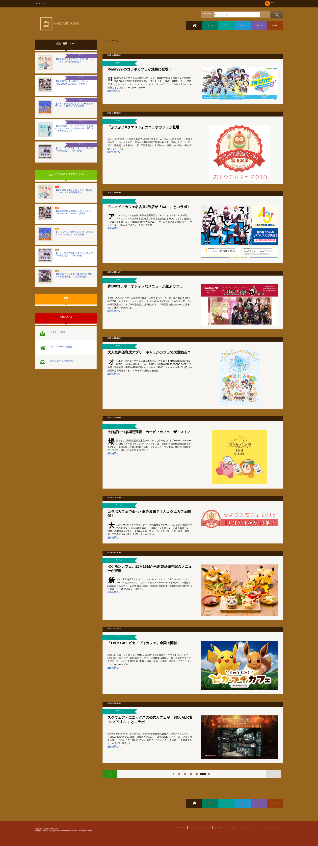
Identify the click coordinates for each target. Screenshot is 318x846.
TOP (105, 41)
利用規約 (181, 827)
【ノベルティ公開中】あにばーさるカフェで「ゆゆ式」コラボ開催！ (74, 104)
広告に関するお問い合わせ (63, 361)
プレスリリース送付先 (61, 346)
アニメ (210, 25)
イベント (258, 25)
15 (209, 774)
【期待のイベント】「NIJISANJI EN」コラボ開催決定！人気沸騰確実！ (74, 275)
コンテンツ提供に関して (269, 827)
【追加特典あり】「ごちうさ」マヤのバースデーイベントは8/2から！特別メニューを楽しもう (74, 128)
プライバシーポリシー (200, 827)
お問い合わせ (247, 827)
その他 (274, 25)
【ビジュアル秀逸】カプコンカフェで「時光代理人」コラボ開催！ (74, 149)
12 (191, 774)
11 (185, 774)
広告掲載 (219, 827)
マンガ (242, 25)
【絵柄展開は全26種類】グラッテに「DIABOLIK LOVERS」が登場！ (73, 82)
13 (197, 774)
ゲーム (226, 25)
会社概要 (232, 827)
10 (179, 774)
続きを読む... (113, 91)
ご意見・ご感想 (58, 332)
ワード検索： (208, 13)
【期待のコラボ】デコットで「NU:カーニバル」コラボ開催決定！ (74, 60)
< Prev (110, 774)
